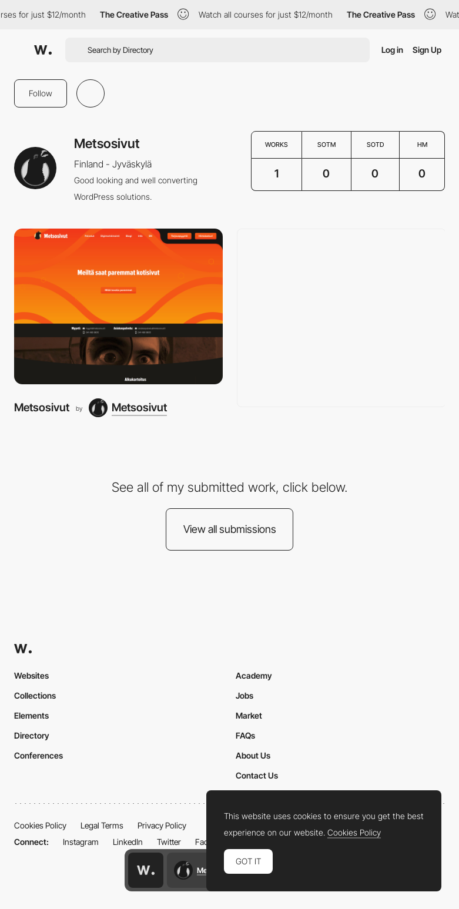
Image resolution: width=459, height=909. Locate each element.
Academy (254, 675)
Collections (35, 695)
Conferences (38, 755)
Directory (31, 735)
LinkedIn (128, 842)
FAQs (245, 735)
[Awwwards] (43, 50)
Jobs (244, 695)
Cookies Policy (40, 825)
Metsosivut (41, 407)
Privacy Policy (162, 825)
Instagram (81, 842)
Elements (31, 715)
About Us (253, 755)
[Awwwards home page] (145, 870)
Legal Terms (102, 825)
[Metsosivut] (118, 307)
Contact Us (257, 775)
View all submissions (229, 529)
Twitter (169, 842)
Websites (31, 675)
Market (249, 715)
